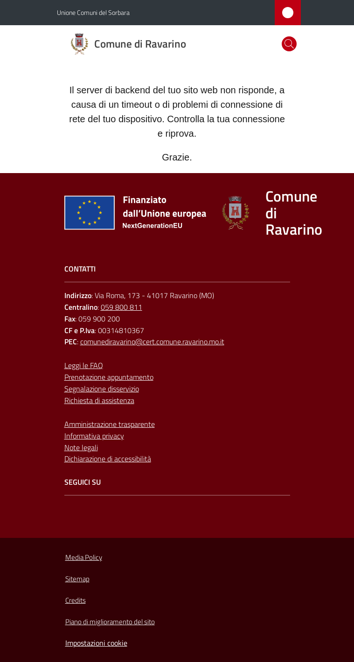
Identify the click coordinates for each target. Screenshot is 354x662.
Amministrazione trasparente (109, 424)
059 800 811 (121, 307)
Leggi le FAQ (83, 365)
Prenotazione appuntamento (108, 377)
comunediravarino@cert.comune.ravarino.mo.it (152, 341)
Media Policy (83, 557)
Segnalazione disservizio (101, 388)
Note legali (81, 447)
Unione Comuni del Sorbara (93, 12)
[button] (289, 43)
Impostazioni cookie (96, 642)
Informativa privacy (94, 435)
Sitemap (77, 578)
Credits (75, 600)
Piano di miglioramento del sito (110, 621)
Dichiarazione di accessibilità (107, 458)
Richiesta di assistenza (99, 400)
